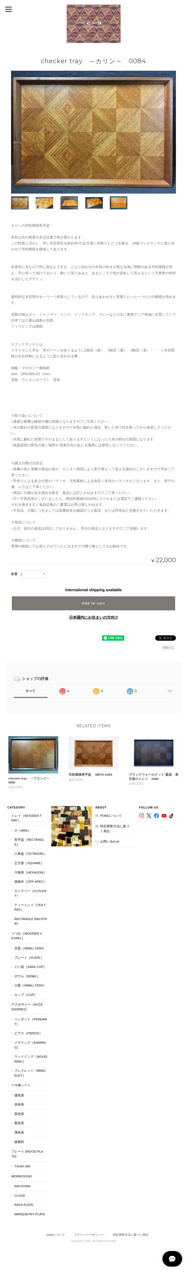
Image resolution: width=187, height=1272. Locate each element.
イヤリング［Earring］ (30, 1045)
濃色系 (19, 1095)
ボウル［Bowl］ (27, 976)
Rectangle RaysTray (30, 921)
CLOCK (19, 1195)
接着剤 (19, 1141)
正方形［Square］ (29, 863)
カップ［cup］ (25, 994)
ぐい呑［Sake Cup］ (30, 967)
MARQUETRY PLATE (29, 1214)
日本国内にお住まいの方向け (93, 617)
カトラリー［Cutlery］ (30, 893)
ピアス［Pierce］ (28, 1033)
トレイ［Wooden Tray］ (26, 818)
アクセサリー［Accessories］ (27, 1007)
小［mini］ (22, 830)
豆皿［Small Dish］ (30, 948)
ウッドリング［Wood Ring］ (30, 1059)
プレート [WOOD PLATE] (27, 1154)
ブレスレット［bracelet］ (30, 1073)
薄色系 (19, 1132)
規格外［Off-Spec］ (30, 881)
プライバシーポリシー (89, 1234)
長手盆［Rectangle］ (29, 842)
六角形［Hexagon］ (30, 872)
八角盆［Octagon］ (30, 854)
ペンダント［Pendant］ (30, 1022)
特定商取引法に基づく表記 (114, 829)
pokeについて (111, 815)
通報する (168, 647)
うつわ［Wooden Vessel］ (26, 936)
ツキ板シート (21, 1085)
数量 (14, 574)
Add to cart (93, 603)
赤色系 (19, 1104)
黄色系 (19, 1123)
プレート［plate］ (28, 957)
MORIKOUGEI (21, 1176)
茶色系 (19, 1114)
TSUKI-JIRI (22, 1166)
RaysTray (22, 1186)
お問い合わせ (110, 841)
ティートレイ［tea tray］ (30, 907)
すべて (30, 691)
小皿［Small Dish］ (30, 985)
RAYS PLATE (23, 1205)
